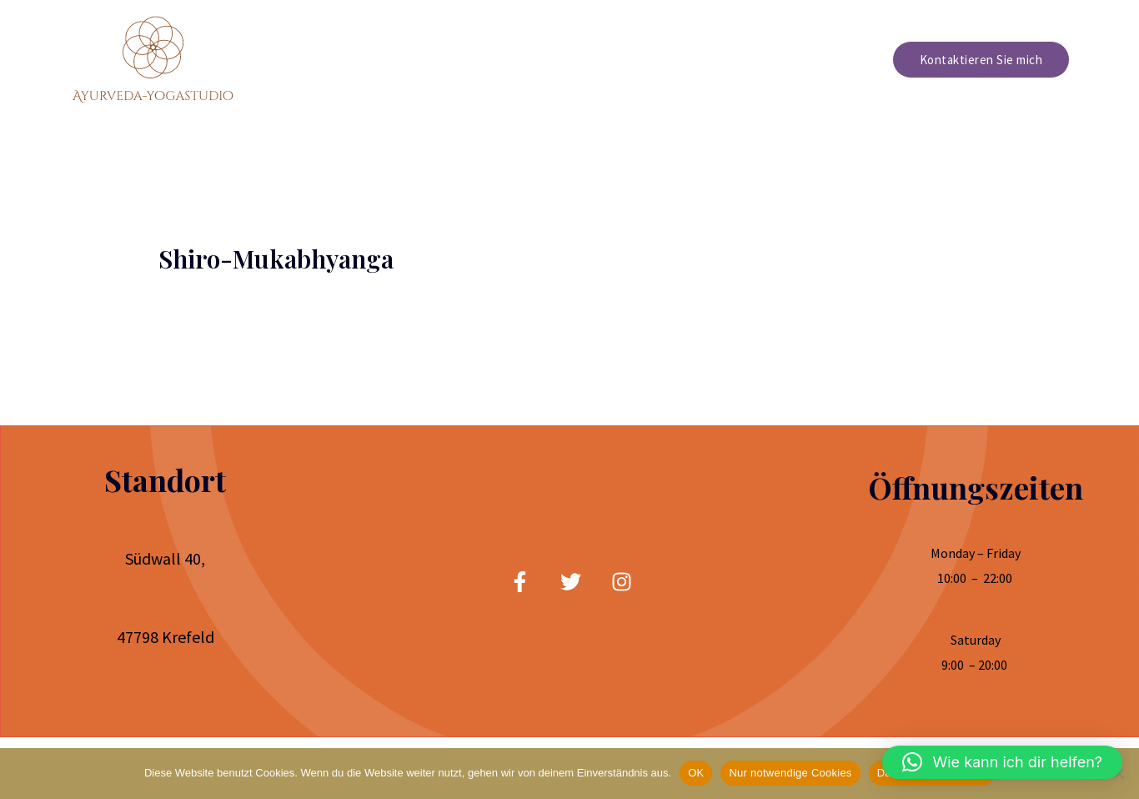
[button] (1002, 762)
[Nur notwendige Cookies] (1118, 773)
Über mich (751, 60)
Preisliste (834, 60)
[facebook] (520, 582)
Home (677, 60)
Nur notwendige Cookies (790, 772)
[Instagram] (622, 582)
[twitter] (571, 582)
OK (696, 772)
